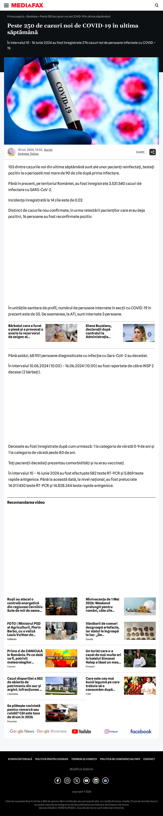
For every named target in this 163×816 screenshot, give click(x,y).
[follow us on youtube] (81, 731)
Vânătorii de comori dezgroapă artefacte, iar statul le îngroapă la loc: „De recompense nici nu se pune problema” (104, 629)
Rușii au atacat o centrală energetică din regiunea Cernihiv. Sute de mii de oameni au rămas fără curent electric (25, 604)
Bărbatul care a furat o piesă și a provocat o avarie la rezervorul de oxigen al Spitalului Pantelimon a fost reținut (25, 331)
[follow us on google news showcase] (52, 731)
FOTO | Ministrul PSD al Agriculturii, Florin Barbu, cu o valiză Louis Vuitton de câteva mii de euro (24, 629)
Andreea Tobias (28, 153)
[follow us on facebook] (141, 731)
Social (48, 149)
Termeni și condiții (84, 759)
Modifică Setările (81, 769)
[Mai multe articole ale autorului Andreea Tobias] (11, 152)
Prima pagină (15, 16)
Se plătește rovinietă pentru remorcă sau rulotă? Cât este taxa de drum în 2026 (23, 711)
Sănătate (32, 16)
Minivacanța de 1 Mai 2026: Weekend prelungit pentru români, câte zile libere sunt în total (102, 604)
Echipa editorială (20, 759)
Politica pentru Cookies (51, 759)
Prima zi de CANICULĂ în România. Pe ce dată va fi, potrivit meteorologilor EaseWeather (25, 656)
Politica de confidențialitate (120, 759)
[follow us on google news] (22, 731)
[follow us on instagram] (111, 731)
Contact (149, 759)
